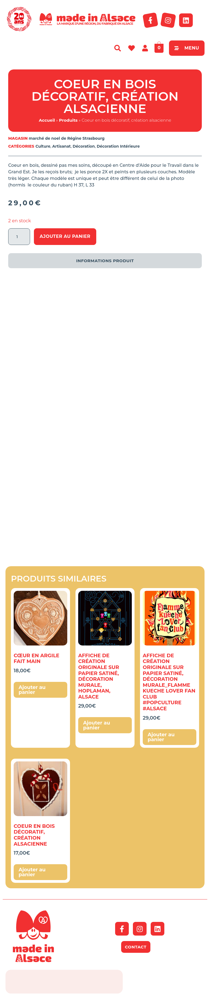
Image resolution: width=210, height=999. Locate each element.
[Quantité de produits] (19, 236)
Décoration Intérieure (118, 146)
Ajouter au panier (65, 236)
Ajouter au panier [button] (32, 689)
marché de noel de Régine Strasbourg (66, 138)
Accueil (47, 120)
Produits (68, 120)
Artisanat (61, 146)
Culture (43, 146)
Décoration (84, 146)
